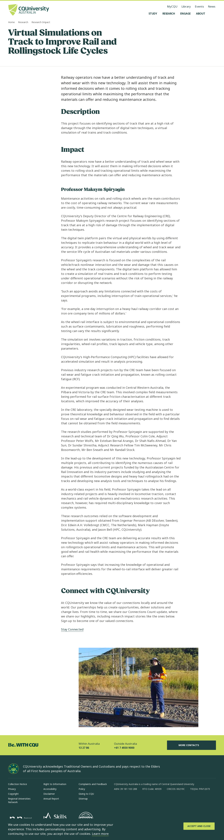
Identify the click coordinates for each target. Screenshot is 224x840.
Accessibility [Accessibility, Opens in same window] (50, 789)
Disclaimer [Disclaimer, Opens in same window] (49, 793)
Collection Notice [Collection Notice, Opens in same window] (17, 784)
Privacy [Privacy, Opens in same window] (12, 789)
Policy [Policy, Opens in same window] (82, 789)
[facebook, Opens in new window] (117, 799)
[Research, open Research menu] (168, 13)
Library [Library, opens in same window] (186, 6)
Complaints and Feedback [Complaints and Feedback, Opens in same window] (93, 784)
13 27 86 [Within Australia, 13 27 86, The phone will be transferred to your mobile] (84, 748)
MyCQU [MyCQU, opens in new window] (172, 6)
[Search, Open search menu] (212, 13)
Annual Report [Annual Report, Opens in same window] (51, 798)
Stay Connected (72, 629)
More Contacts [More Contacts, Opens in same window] (191, 745)
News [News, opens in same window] (211, 6)
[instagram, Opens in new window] (126, 799)
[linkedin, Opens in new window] (135, 799)
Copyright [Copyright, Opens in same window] (13, 793)
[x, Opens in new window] (144, 799)
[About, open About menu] (201, 13)
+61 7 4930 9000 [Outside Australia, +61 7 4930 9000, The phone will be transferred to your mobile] (124, 748)
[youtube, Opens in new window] (152, 799)
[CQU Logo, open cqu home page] (28, 10)
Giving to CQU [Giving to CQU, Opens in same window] (86, 793)
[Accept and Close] (199, 826)
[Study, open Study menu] (152, 13)
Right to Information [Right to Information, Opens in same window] (54, 784)
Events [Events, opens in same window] (199, 6)
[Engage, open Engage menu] (185, 13)
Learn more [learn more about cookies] (100, 834)
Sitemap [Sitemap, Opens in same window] (83, 798)
